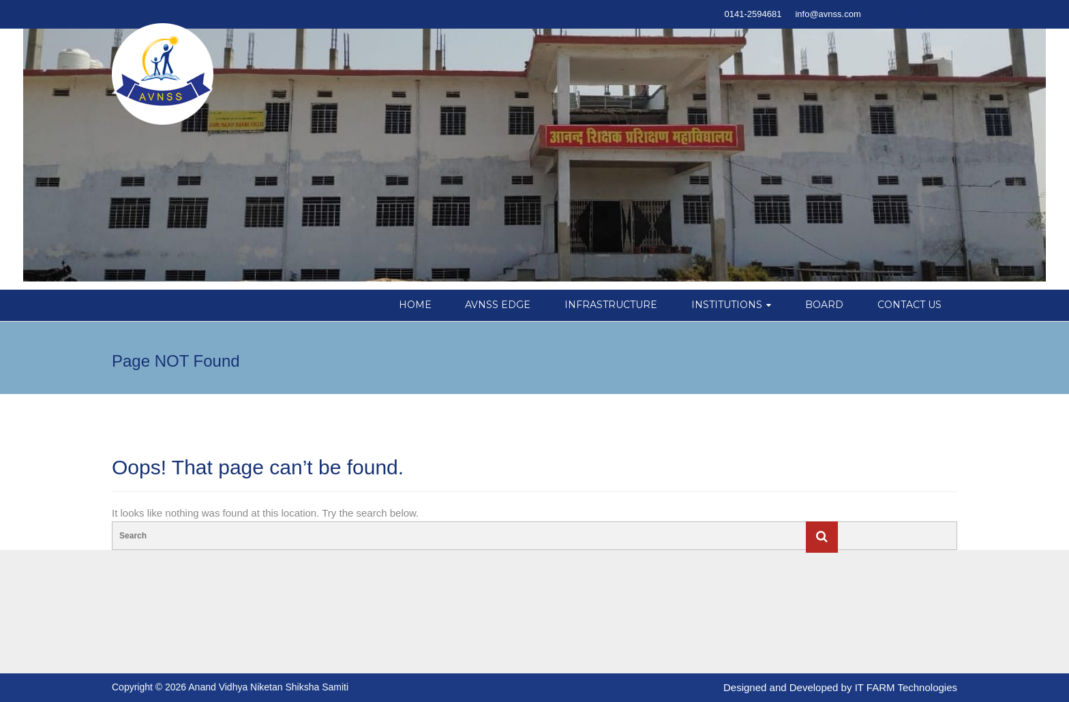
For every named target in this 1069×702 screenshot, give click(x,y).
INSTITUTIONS (726, 305)
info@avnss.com (827, 14)
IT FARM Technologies (906, 687)
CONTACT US (909, 305)
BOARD (824, 305)
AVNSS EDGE (497, 305)
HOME (415, 305)
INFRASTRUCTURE (610, 305)
